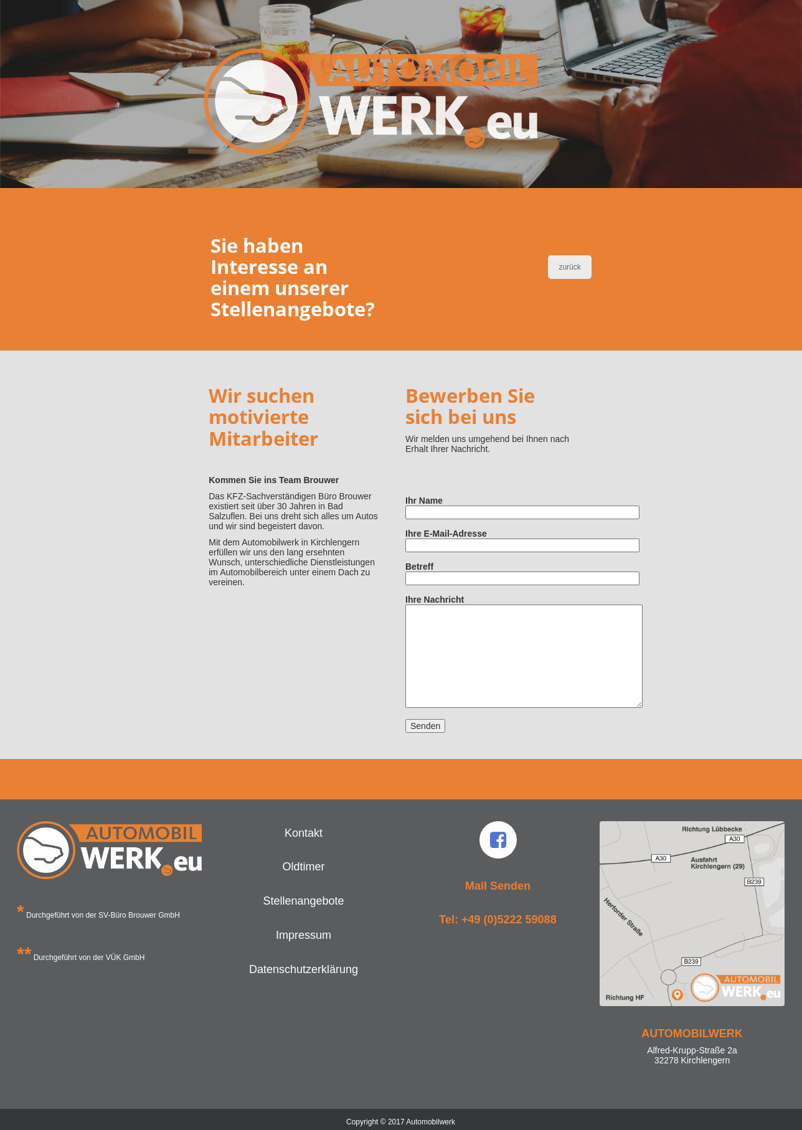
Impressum (303, 935)
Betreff (491, 572)
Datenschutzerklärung (303, 969)
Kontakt (304, 833)
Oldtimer (303, 866)
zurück (569, 267)
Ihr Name (491, 506)
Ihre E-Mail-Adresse (491, 539)
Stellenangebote (303, 901)
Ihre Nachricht (491, 652)
